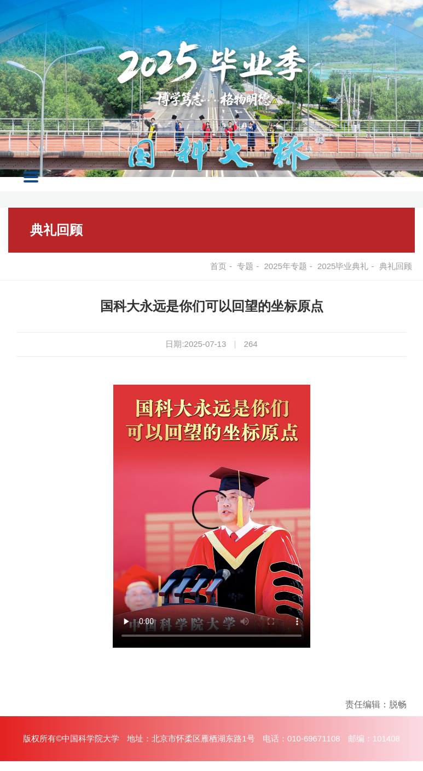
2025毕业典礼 (342, 266)
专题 (245, 266)
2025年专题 (285, 266)
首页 (218, 266)
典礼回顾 (56, 229)
